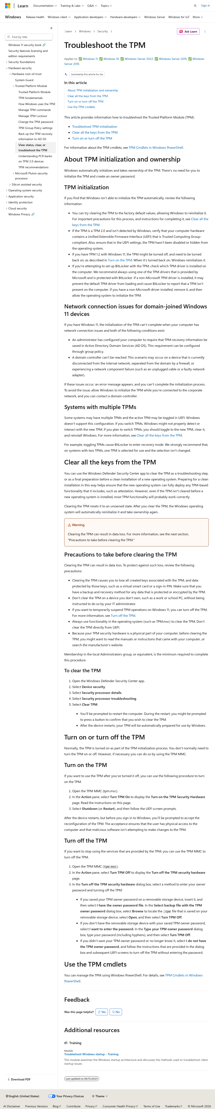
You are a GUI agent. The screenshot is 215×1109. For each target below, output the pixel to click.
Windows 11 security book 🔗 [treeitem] (27, 45)
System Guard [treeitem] (24, 80)
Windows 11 (90, 59)
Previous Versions (36, 1106)
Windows (85, 31)
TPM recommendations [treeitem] (33, 167)
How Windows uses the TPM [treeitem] (36, 104)
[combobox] (28, 37)
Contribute (73, 1106)
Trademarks (172, 1106)
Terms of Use (151, 1106)
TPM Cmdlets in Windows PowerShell (156, 147)
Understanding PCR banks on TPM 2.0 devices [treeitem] (35, 158)
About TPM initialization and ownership (93, 90)
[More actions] (204, 31)
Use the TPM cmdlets (81, 107)
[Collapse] (51, 28)
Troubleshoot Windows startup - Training (91, 1054)
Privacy (90, 1106)
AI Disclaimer (11, 1106)
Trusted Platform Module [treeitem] (34, 92)
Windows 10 (111, 59)
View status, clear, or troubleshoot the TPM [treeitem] (32, 147)
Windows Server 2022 (139, 59)
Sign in (205, 5)
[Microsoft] (7, 5)
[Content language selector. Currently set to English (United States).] (22, 1096)
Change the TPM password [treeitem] (35, 122)
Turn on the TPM (120, 260)
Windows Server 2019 (173, 59)
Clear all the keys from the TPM (88, 96)
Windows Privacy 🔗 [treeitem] (21, 214)
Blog (55, 1106)
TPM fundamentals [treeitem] (30, 98)
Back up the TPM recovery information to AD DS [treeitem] (35, 136)
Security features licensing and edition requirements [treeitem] (28, 53)
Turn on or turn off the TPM (86, 101)
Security (102, 31)
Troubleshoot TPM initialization (94, 126)
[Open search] (195, 5)
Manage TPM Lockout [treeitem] (32, 116)
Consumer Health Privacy (119, 1106)
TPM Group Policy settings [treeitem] (35, 128)
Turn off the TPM (123, 615)
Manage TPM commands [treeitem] (34, 110)
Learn (68, 31)
